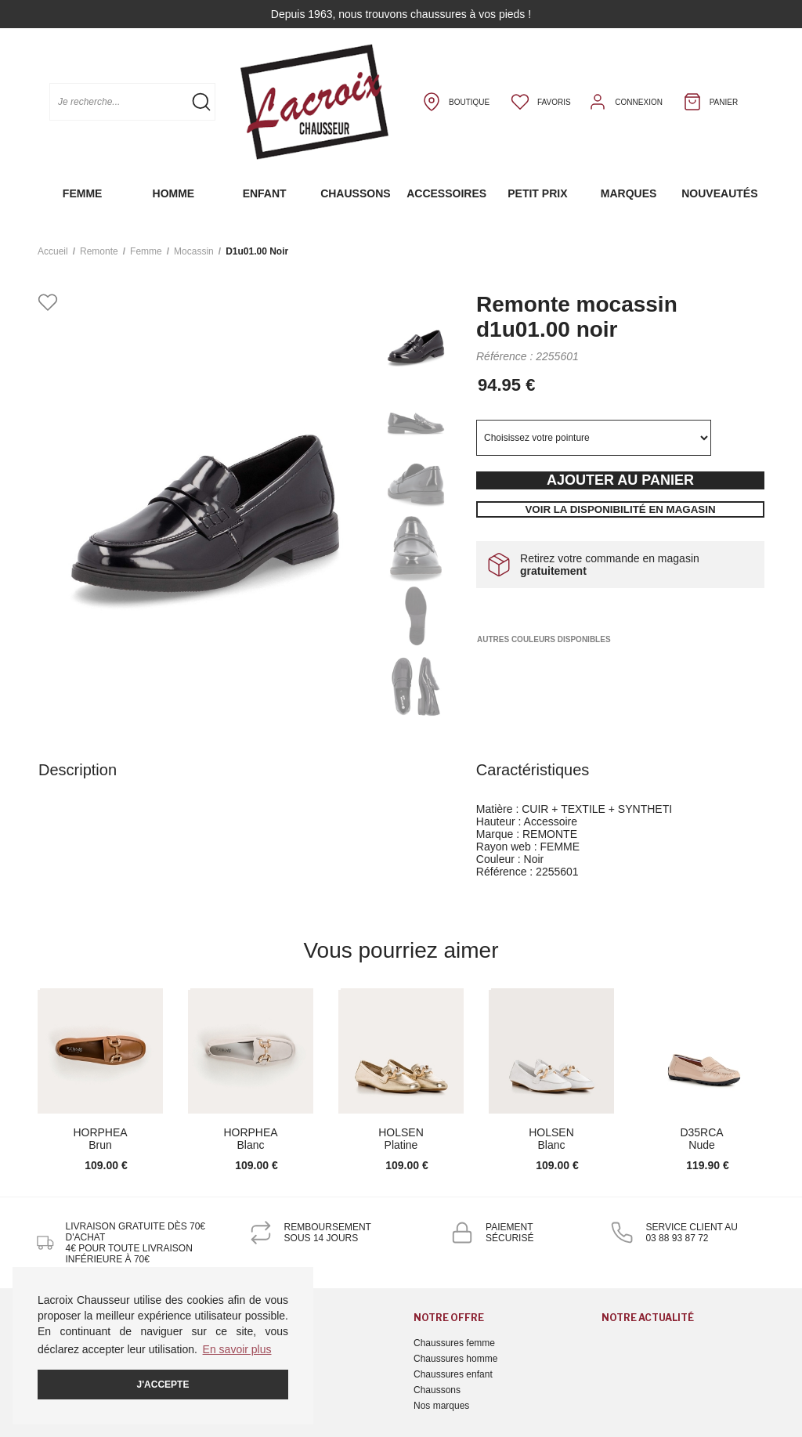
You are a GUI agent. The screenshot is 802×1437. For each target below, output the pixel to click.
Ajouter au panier (620, 480)
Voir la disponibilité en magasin (620, 509)
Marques (629, 193)
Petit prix (537, 193)
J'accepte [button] (163, 1384)
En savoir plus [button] (237, 1349)
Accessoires (446, 193)
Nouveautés (719, 193)
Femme (83, 193)
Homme (174, 193)
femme (146, 251)
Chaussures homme (455, 1358)
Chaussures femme (454, 1343)
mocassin (194, 251)
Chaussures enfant (453, 1374)
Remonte (99, 251)
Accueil (53, 251)
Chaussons (355, 193)
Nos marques (441, 1405)
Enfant (265, 193)
